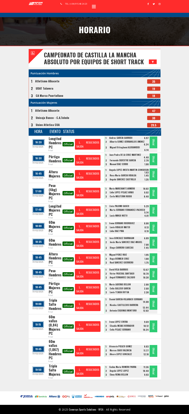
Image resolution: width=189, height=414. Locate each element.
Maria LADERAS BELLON (120, 284)
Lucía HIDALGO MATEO (120, 227)
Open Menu (94, 6)
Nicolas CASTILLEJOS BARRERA (124, 304)
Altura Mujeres (54, 173)
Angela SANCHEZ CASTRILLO (123, 179)
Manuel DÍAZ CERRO (119, 164)
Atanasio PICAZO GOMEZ (120, 346)
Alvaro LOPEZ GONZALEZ (121, 354)
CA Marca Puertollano (49, 95)
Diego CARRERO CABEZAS (121, 247)
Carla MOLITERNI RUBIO (121, 196)
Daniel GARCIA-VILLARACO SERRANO (126, 299)
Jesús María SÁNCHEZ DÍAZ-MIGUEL (126, 242)
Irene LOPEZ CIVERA (118, 321)
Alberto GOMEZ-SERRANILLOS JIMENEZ (127, 141)
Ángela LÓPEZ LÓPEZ (119, 370)
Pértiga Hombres (55, 158)
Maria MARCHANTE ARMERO (122, 188)
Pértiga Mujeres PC (54, 287)
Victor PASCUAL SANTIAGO (122, 273)
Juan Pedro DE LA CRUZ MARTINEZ (125, 154)
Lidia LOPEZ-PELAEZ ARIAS (122, 192)
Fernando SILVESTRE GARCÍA (123, 160)
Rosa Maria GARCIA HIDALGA (123, 175)
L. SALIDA (80, 144)
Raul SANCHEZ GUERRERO (121, 262)
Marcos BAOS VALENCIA (120, 350)
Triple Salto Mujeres (54, 370)
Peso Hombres (55, 272)
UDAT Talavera (44, 88)
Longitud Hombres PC (55, 142)
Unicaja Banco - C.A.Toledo (52, 118)
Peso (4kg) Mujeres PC (54, 191)
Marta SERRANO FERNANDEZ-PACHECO (127, 209)
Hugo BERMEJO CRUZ (119, 258)
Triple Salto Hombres (55, 304)
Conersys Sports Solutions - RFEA (86, 409)
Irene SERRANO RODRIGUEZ (122, 223)
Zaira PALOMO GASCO (119, 206)
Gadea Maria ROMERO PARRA (122, 366)
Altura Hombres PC (55, 258)
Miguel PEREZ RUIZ (118, 254)
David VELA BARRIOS (118, 269)
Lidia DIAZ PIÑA (117, 231)
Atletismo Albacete (47, 81)
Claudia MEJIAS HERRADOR (122, 325)
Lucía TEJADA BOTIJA (119, 292)
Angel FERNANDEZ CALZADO (122, 277)
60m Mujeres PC (54, 226)
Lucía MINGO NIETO (118, 215)
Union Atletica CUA (48, 125)
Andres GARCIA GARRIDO (120, 137)
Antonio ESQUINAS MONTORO (123, 310)
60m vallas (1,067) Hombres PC (55, 349)
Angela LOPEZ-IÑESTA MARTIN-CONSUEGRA (129, 169)
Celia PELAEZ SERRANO (120, 329)
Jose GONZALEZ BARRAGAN (121, 238)
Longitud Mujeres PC (55, 210)
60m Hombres (55, 242)
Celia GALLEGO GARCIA (120, 288)
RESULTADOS (92, 142)
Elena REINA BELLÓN (119, 374)
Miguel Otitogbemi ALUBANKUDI (125, 147)
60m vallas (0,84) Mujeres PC (54, 325)
